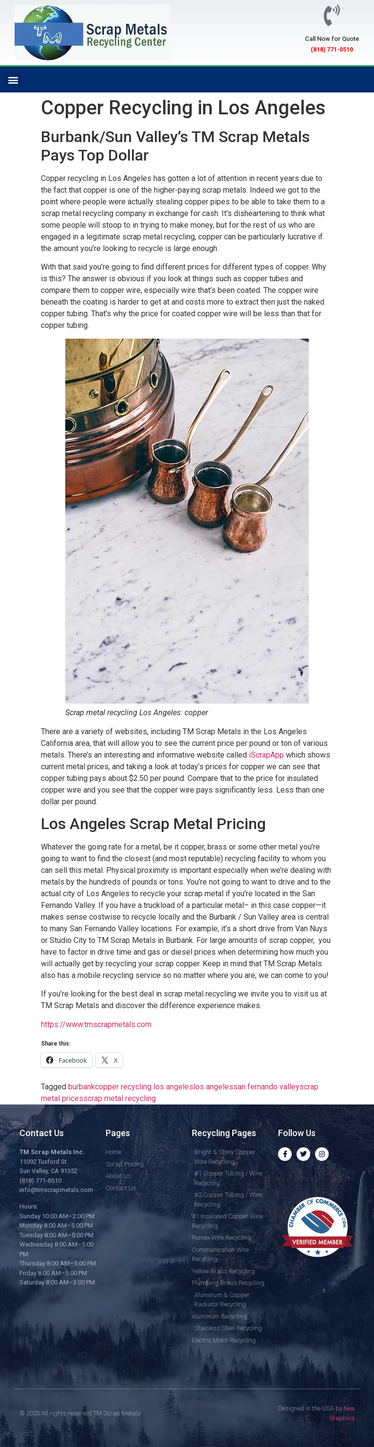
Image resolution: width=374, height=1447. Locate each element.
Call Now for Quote (332, 38)
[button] (13, 80)
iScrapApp (266, 755)
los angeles (213, 1086)
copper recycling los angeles (144, 1086)
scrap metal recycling (119, 1098)
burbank (81, 1086)
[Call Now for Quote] (332, 15)
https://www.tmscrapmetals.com (96, 1024)
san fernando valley (266, 1086)
